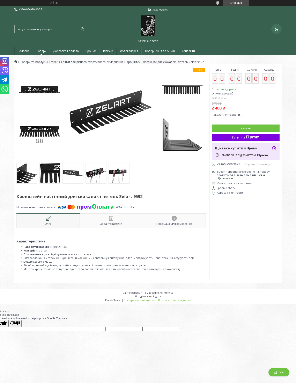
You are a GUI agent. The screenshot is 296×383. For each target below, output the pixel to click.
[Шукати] (82, 29)
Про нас (90, 51)
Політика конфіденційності (174, 300)
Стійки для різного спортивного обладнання (92, 62)
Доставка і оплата (66, 51)
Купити (245, 128)
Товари (41, 51)
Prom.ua (168, 293)
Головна (24, 51)
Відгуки (108, 51)
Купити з (245, 137)
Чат (278, 372)
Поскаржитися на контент (140, 300)
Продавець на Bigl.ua (148, 296)
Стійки (53, 62)
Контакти (188, 51)
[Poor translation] (15, 323)
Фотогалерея (129, 51)
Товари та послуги (33, 62)
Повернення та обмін (160, 51)
